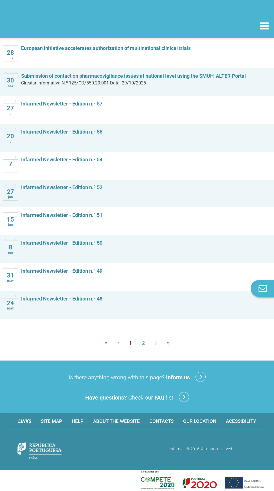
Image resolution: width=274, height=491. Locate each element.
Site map (51, 421)
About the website (116, 421)
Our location (199, 421)
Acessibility (241, 421)
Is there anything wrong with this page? (137, 377)
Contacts (161, 421)
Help (78, 421)
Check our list (137, 397)
